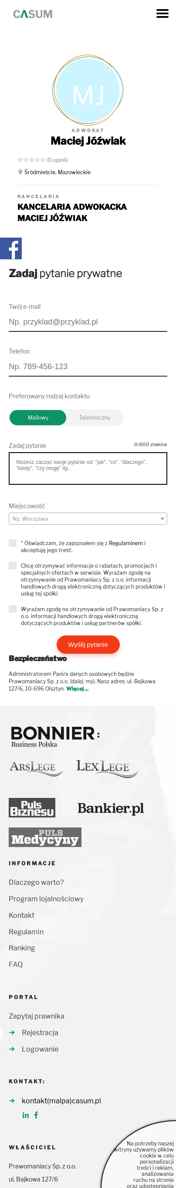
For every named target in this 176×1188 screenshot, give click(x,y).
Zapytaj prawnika (36, 1016)
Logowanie (40, 1049)
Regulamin (26, 932)
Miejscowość (27, 506)
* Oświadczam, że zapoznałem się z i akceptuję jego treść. (83, 546)
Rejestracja (40, 1033)
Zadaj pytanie (27, 445)
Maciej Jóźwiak (88, 141)
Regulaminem (126, 543)
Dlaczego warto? (36, 882)
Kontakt (21, 915)
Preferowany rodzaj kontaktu (49, 396)
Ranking (22, 948)
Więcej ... (77, 688)
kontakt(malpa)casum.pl (61, 1101)
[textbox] (88, 519)
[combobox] (88, 519)
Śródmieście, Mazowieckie (57, 172)
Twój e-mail (25, 306)
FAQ (16, 964)
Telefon (19, 351)
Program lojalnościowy (46, 899)
